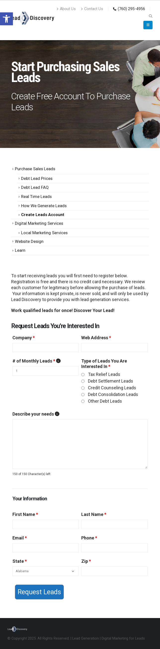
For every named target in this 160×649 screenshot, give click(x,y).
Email (19, 537)
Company (23, 337)
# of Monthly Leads (36, 361)
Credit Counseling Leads (112, 387)
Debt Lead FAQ (35, 187)
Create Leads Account (42, 214)
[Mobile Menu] (148, 25)
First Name (25, 514)
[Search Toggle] (150, 16)
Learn (20, 250)
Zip (86, 561)
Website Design (29, 241)
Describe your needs (35, 414)
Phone (89, 537)
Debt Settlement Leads (110, 381)
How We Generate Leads (44, 205)
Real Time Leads (36, 196)
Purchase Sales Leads (35, 168)
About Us (66, 8)
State (19, 561)
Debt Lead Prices (36, 178)
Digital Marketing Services (39, 223)
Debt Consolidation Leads (113, 394)
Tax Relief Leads (104, 374)
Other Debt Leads (105, 401)
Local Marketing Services (44, 232)
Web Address (96, 337)
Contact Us (92, 8)
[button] (6, 18)
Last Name (93, 514)
